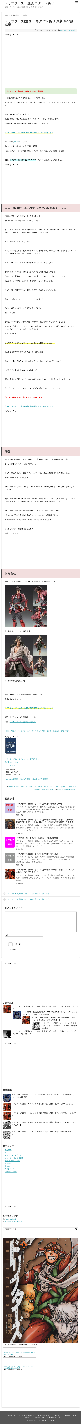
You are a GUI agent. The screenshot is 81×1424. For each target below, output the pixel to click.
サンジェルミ (43, 787)
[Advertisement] (22, 59)
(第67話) (16, 142)
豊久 (47, 789)
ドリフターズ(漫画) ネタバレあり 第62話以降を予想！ (40, 804)
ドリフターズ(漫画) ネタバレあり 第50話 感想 (37, 854)
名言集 (48, 731)
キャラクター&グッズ (25, 731)
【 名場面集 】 (67, 1415)
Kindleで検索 (25, 779)
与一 (70, 787)
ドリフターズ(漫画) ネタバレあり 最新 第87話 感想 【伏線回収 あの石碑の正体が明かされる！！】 (59, 1025)
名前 (6, 935)
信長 (74, 787)
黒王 (51, 789)
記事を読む (20, 815)
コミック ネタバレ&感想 (14, 1158)
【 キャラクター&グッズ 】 (28, 1415)
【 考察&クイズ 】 (45, 1415)
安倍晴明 (37, 789)
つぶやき (8, 1150)
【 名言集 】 (57, 1415)
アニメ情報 (65, 731)
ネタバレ (64, 787)
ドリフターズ (54, 787)
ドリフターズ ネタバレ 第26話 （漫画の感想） (37, 838)
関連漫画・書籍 (11, 1172)
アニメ (7, 1152)
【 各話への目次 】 (12, 1415)
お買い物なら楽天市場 (13, 1221)
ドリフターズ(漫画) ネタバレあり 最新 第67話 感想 (26, 894)
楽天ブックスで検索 (40, 779)
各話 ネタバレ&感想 (67, 30)
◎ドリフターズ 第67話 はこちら (23, 722)
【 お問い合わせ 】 (54, 1417)
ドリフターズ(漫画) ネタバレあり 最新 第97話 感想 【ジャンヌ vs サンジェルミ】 (44, 1104)
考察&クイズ (40, 731)
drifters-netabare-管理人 (66, 789)
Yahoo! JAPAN (10, 1219)
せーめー (11, 787)
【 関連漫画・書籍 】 (39, 1417)
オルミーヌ (20, 787)
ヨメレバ (12, 765)
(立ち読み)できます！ (29, 132)
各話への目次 (11, 731)
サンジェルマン (31, 787)
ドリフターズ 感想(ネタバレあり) (30, 3)
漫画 (43, 789)
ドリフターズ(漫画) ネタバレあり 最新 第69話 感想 (26, 899)
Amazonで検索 (12, 779)
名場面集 (56, 731)
